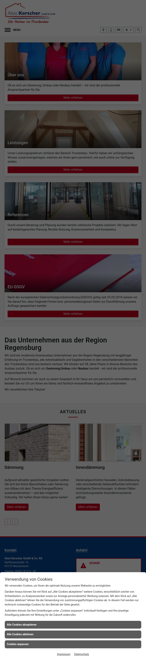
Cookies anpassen (18, 644)
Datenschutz (81, 654)
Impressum (63, 654)
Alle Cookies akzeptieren (21, 624)
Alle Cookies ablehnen (20, 634)
